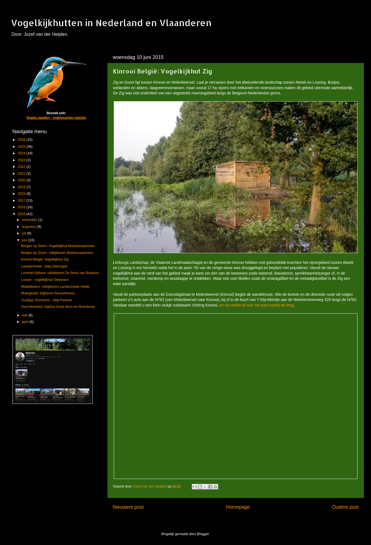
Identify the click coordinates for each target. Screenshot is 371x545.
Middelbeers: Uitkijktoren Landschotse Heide (55, 287)
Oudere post (345, 507)
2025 (22, 147)
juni (25, 240)
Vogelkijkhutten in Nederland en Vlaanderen (111, 22)
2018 (22, 194)
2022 (22, 167)
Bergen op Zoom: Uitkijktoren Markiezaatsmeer (57, 253)
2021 (22, 174)
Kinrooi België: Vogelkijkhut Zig (44, 259)
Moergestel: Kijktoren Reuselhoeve (47, 293)
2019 (22, 187)
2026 (22, 140)
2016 (22, 207)
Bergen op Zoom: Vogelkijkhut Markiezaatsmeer (58, 246)
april (25, 322)
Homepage (238, 507)
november (30, 220)
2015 (22, 214)
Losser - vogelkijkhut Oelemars (44, 280)
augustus (29, 227)
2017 (22, 200)
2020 (22, 180)
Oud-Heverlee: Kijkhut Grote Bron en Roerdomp (58, 307)
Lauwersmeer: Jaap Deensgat (44, 266)
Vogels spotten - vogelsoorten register (56, 118)
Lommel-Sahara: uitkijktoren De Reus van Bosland (59, 273)
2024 (22, 153)
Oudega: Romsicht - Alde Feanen (46, 300)
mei (25, 315)
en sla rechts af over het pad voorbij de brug (256, 305)
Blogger (203, 534)
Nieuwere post (128, 507)
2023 (22, 160)
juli (24, 233)
